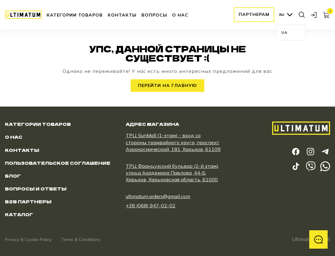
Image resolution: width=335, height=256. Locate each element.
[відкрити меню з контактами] (318, 239)
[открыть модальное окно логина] (314, 14)
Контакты (122, 15)
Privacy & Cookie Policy (28, 239)
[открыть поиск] (302, 14)
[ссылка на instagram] (310, 151)
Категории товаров (38, 124)
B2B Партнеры (28, 201)
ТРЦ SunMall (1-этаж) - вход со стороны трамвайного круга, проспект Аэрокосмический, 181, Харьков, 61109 (173, 142)
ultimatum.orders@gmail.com (158, 196)
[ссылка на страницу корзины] (326, 14)
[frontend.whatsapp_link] (325, 166)
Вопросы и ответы (36, 188)
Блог (13, 176)
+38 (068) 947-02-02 (150, 205)
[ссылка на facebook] (296, 151)
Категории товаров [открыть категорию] (75, 15)
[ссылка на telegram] (325, 151)
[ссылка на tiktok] (296, 166)
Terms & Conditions (80, 239)
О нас (180, 15)
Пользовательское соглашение (57, 163)
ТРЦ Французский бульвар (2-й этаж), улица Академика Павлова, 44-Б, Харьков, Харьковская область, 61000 (172, 173)
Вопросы (154, 15)
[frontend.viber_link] (310, 166)
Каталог (19, 214)
